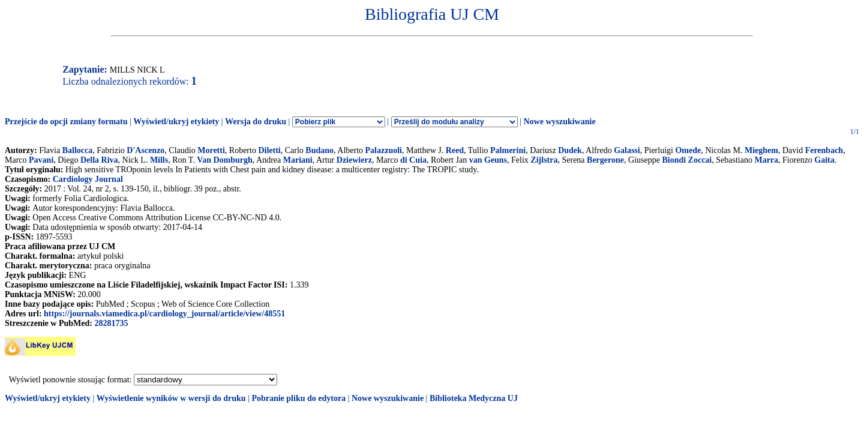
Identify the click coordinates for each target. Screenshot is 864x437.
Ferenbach (824, 150)
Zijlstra (543, 159)
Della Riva (99, 159)
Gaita (824, 159)
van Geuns (488, 159)
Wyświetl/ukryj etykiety (176, 121)
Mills (159, 159)
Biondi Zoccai (687, 159)
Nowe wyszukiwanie (559, 121)
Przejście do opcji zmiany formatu (66, 121)
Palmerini (508, 150)
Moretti (211, 150)
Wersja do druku (255, 121)
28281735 (111, 323)
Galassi (627, 150)
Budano (319, 150)
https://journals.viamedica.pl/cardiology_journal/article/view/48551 (164, 313)
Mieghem (761, 150)
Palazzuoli (383, 150)
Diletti (269, 150)
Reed (455, 150)
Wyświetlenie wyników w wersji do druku (171, 398)
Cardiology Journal (88, 179)
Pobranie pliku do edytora (298, 398)
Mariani (298, 159)
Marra (766, 159)
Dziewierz (354, 159)
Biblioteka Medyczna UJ (474, 398)
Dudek (570, 150)
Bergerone (605, 159)
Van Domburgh (224, 159)
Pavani (41, 159)
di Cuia (413, 159)
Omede (688, 150)
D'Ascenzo (145, 150)
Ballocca (77, 150)
